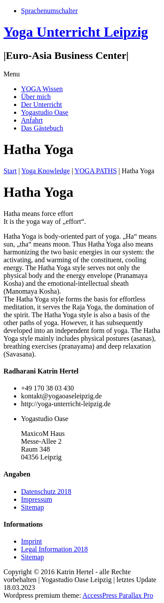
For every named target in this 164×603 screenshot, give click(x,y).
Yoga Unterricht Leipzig (75, 32)
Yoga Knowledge (45, 171)
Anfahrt (32, 120)
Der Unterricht (41, 104)
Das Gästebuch (42, 128)
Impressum (36, 499)
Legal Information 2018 (54, 549)
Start (10, 171)
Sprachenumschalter (49, 10)
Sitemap (32, 507)
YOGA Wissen (42, 89)
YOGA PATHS (95, 171)
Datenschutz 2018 (46, 491)
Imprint (31, 541)
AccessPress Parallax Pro (117, 595)
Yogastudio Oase (44, 112)
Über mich (36, 96)
